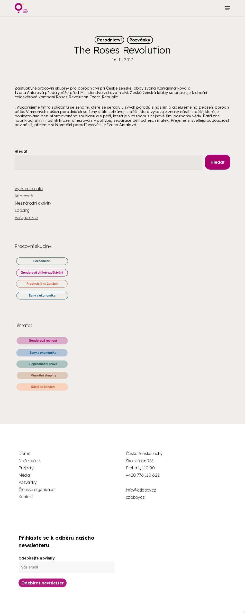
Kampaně (24, 195)
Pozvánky (140, 39)
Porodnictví (109, 39)
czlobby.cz (135, 497)
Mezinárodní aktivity (33, 203)
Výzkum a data (29, 188)
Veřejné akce (26, 217)
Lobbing (22, 210)
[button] (227, 8)
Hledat (21, 151)
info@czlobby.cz (141, 490)
